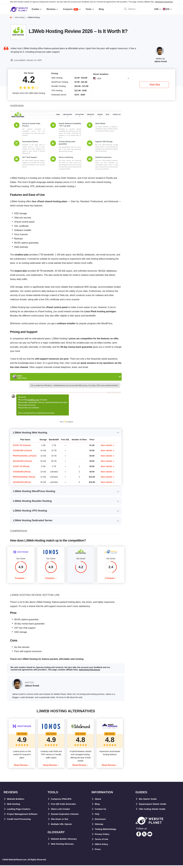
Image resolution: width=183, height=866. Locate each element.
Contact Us (101, 809)
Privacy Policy (102, 834)
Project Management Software (23, 814)
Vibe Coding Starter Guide (153, 809)
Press (98, 850)
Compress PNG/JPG (61, 799)
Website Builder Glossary (64, 839)
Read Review (21, 765)
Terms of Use (102, 839)
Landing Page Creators (19, 809)
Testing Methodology (106, 829)
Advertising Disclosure (164, 2)
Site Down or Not (60, 819)
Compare (20, 578)
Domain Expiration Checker (65, 814)
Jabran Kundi (160, 61)
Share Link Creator (61, 809)
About (98, 799)
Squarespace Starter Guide (153, 804)
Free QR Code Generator (64, 804)
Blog (97, 804)
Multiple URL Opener (62, 824)
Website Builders (16, 799)
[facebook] (138, 834)
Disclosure (100, 819)
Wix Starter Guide (148, 799)
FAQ (97, 814)
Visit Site (155, 84)
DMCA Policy (102, 845)
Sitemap (99, 824)
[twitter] (144, 834)
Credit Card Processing (19, 819)
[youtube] (149, 834)
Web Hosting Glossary (63, 844)
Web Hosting (14, 804)
